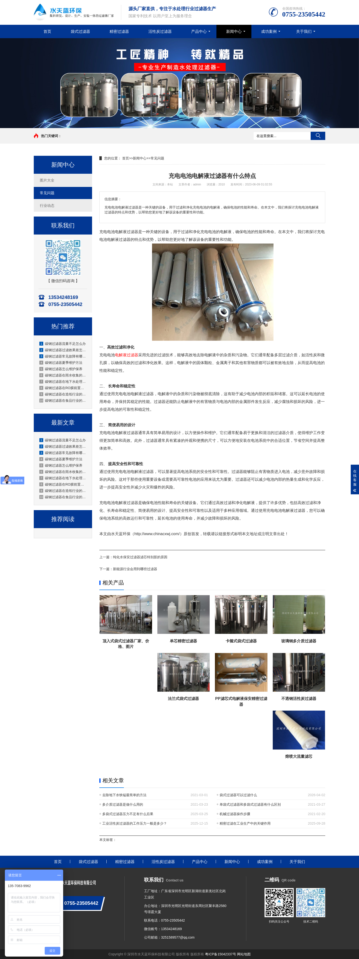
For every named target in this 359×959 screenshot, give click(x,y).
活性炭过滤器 (160, 31)
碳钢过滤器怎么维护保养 (60, 369)
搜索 (318, 136)
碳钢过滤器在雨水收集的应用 (63, 375)
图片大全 (47, 180)
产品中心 (199, 31)
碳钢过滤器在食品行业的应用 (63, 400)
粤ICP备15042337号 (220, 954)
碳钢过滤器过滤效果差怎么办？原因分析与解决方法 (63, 350)
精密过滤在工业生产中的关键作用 (245, 823)
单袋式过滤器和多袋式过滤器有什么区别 (250, 804)
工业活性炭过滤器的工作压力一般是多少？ (134, 823)
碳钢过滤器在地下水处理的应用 (63, 382)
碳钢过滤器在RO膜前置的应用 (63, 388)
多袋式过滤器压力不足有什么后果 (127, 814)
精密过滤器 (119, 31)
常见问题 (47, 193)
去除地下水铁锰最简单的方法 (124, 795)
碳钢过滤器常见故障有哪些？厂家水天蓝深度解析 (63, 356)
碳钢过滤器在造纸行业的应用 (63, 394)
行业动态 (47, 205)
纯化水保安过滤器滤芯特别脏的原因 (140, 557)
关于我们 (304, 31)
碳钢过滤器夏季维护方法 (60, 363)
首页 (47, 31)
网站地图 (244, 954)
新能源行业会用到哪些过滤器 (135, 569)
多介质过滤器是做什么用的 (122, 804)
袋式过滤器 (80, 31)
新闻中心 (234, 31)
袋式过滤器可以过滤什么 (238, 795)
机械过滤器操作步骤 (235, 814)
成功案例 (269, 31)
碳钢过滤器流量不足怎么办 (62, 344)
